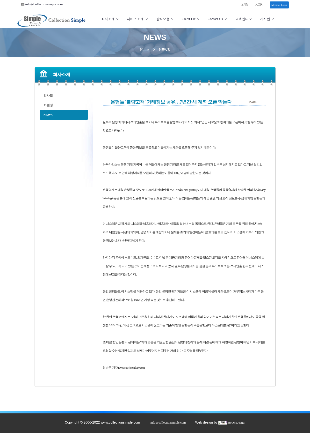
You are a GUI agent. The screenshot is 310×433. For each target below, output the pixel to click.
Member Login (279, 4)
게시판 (267, 19)
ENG (244, 4)
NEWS (48, 115)
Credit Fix (191, 19)
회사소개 (110, 19)
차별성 (48, 105)
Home (144, 50)
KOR (259, 4)
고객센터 (243, 19)
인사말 (48, 95)
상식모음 (165, 19)
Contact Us (217, 19)
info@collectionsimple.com (43, 4)
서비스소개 (137, 19)
